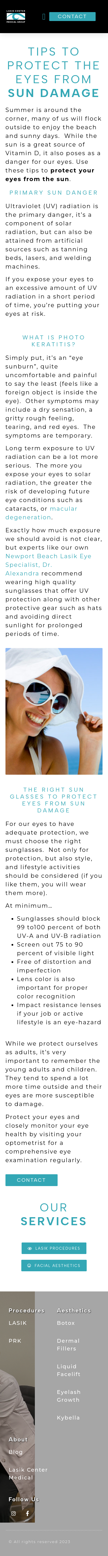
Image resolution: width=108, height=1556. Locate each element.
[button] (44, 16)
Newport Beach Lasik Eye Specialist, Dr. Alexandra (48, 565)
